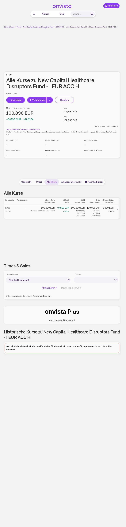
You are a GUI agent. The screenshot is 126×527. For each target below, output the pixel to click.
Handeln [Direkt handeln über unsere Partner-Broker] (64, 99)
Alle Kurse (52, 181)
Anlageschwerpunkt (71, 181)
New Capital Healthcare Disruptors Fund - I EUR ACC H (43, 27)
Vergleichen (37, 99)
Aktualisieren (49, 287)
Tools (61, 13)
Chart (39, 181)
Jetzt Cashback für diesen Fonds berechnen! (23, 129)
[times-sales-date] (96, 280)
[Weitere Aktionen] (118, 208)
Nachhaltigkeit (94, 181)
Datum (78, 274)
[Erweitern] (50, 100)
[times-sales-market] (38, 280)
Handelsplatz (12, 274)
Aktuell (45, 13)
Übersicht (26, 181)
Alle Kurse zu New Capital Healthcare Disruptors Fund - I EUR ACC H (92, 27)
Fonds (19, 27)
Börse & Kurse (9, 27)
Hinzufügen (16, 99)
